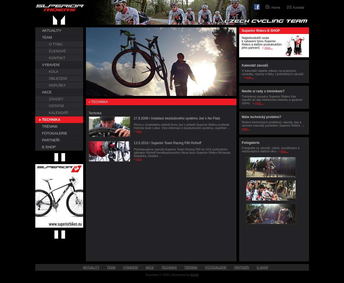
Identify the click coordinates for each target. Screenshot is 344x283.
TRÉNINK (50, 126)
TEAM (47, 37)
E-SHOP (49, 147)
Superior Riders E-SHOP (261, 31)
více (139, 131)
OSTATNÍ (56, 106)
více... (269, 47)
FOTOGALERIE (54, 133)
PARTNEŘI (51, 140)
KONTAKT (57, 58)
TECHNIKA (51, 120)
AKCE (47, 92)
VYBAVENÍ (51, 65)
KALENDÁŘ (58, 113)
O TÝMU (56, 44)
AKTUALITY (52, 30)
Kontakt (298, 8)
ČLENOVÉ (57, 51)
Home (275, 8)
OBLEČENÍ (58, 78)
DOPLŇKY (57, 85)
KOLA (54, 72)
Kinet (194, 274)
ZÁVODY (56, 99)
